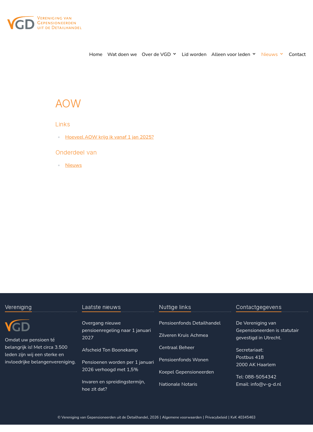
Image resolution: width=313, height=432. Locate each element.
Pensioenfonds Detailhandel (190, 323)
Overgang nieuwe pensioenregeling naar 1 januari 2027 (116, 330)
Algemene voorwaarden (182, 417)
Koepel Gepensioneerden (186, 372)
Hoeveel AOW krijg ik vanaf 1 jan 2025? (109, 137)
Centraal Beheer (176, 347)
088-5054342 (260, 377)
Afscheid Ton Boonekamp (110, 350)
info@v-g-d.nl (266, 384)
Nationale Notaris (178, 384)
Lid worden (194, 54)
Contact (297, 54)
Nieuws (73, 165)
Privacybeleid (216, 417)
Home (95, 54)
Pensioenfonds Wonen (183, 359)
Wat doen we (122, 54)
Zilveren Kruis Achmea (183, 335)
